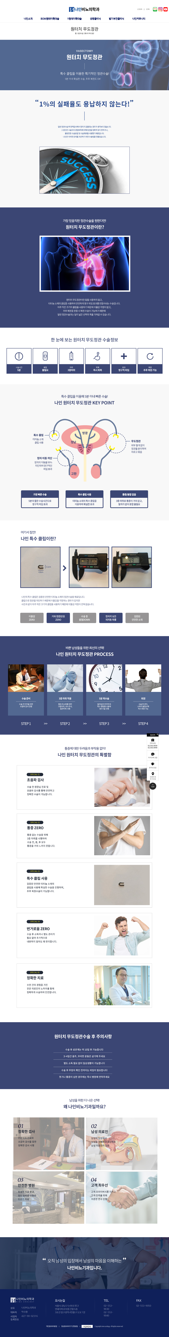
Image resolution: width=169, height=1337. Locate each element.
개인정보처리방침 (51, 1326)
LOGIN (139, 9)
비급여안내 (87, 1327)
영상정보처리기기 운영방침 (69, 1326)
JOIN (148, 9)
